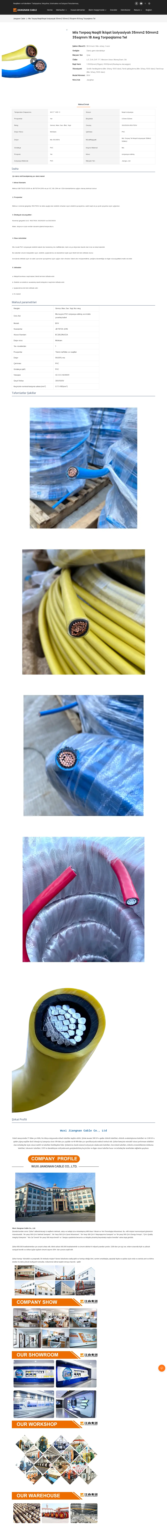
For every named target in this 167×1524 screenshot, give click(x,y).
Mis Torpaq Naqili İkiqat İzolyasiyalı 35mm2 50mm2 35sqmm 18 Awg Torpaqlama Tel (61, 19)
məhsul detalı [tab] (83, 104)
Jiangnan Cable (19, 19)
